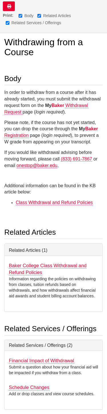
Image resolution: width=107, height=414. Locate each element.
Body (26, 15)
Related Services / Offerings (33, 22)
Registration (16, 135)
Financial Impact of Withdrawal (41, 360)
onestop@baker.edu (37, 165)
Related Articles (54, 15)
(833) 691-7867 (76, 158)
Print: (8, 15)
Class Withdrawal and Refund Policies (54, 202)
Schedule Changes (29, 387)
